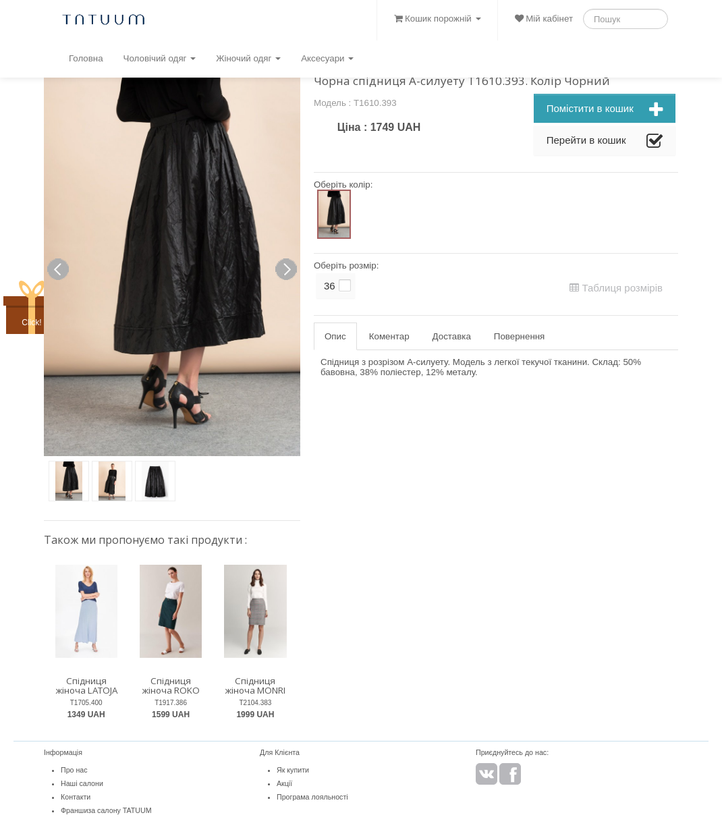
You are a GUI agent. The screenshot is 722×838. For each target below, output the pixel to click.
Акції (284, 783)
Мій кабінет (544, 18)
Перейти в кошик (605, 141)
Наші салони (82, 783)
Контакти (75, 797)
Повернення (519, 336)
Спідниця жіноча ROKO (171, 686)
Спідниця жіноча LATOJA (86, 686)
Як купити (293, 770)
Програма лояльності (312, 797)
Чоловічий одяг (159, 58)
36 (329, 285)
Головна (86, 58)
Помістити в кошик (605, 110)
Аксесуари (327, 58)
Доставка (452, 336)
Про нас (74, 770)
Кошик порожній (437, 18)
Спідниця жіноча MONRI (255, 686)
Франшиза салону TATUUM (106, 810)
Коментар (389, 336)
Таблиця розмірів (616, 288)
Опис (335, 336)
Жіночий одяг (248, 58)
